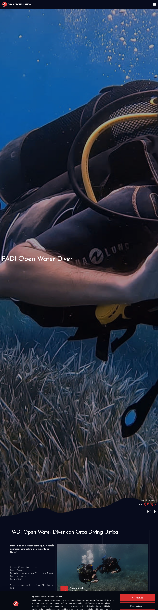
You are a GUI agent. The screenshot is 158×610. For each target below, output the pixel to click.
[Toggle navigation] (155, 4)
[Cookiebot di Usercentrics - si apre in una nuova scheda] (16, 605)
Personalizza (137, 592)
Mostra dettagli (39, 605)
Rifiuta (137, 600)
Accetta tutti (137, 584)
